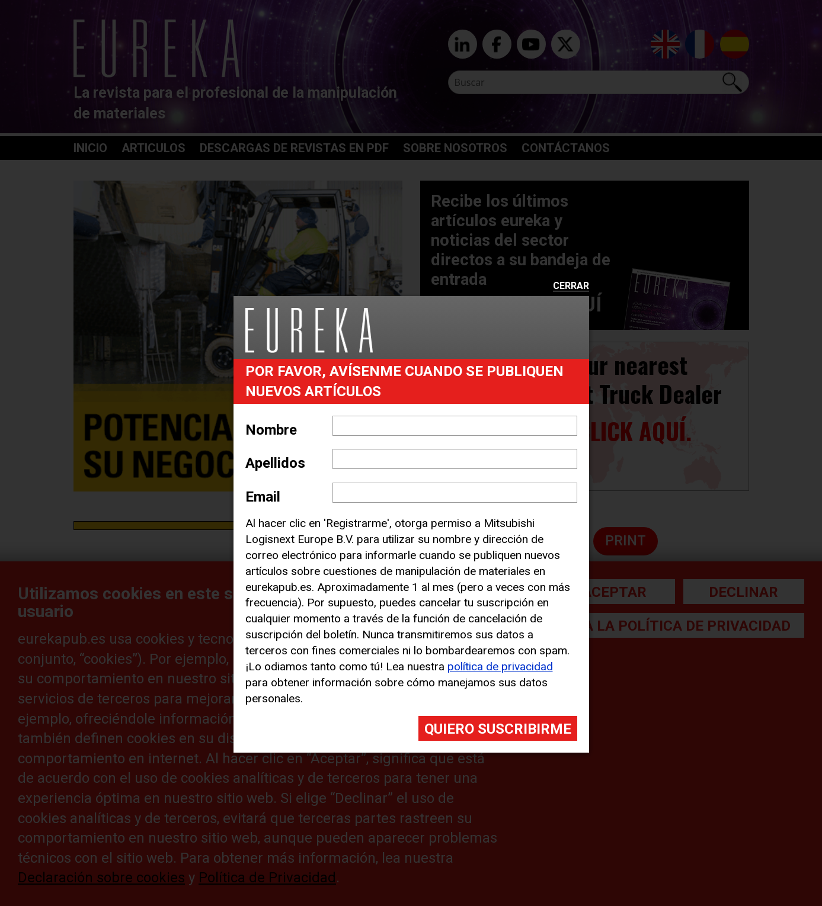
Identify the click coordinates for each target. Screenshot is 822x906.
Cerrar (571, 286)
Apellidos (275, 463)
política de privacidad (500, 666)
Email (262, 497)
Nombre (271, 430)
